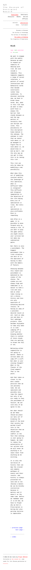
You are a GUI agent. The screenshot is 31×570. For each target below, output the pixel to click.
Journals (15, 22)
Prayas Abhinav (23, 557)
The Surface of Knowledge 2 (19, 34)
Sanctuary (24, 14)
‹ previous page (16, 527)
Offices (25, 19)
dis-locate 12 (16, 559)
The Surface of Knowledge (20, 32)
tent (15, 50)
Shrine (25, 17)
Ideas (17, 25)
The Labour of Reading (21, 37)
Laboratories (24, 22)
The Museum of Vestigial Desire (13, 9)
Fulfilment (24, 25)
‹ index (13, 537)
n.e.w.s (5, 563)
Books (19, 17)
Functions (14, 14)
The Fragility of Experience (19, 39)
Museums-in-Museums (22, 30)
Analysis (11, 17)
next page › (19, 530)
